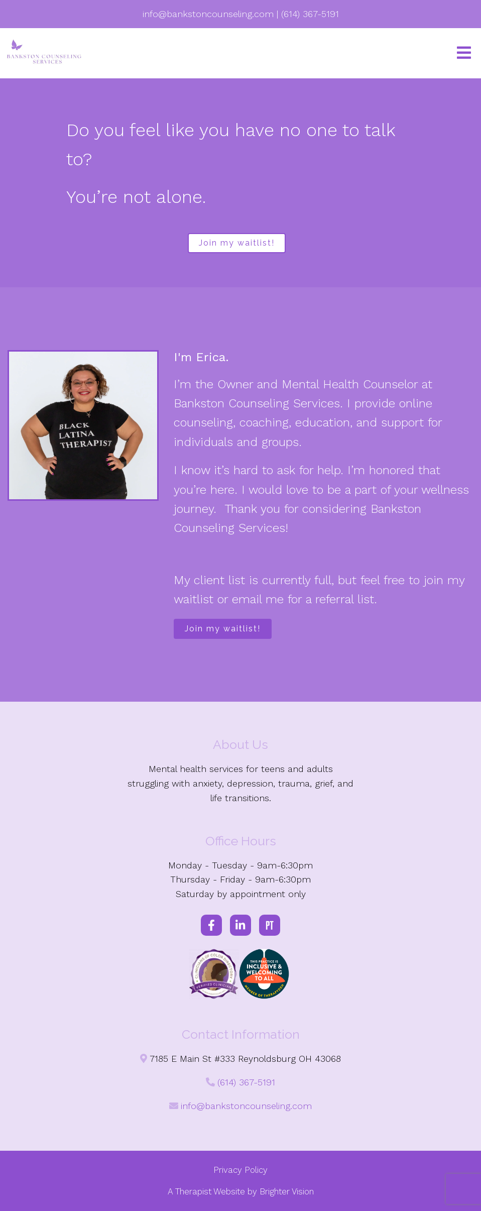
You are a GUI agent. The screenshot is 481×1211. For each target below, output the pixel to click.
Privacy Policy (240, 1170)
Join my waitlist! (237, 243)
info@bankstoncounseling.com (246, 1105)
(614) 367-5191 (246, 1082)
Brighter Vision (287, 1191)
